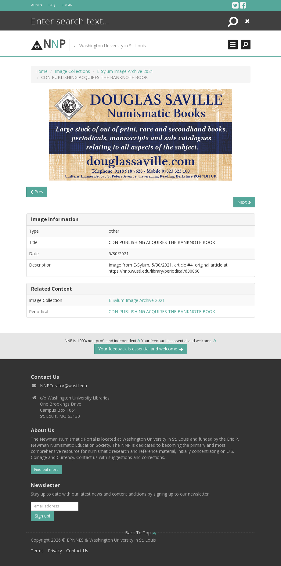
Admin (36, 4)
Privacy (55, 550)
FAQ (52, 4)
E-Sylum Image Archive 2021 (125, 71)
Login (67, 4)
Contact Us (77, 550)
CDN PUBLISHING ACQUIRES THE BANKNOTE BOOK (162, 311)
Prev (36, 192)
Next (244, 202)
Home (41, 71)
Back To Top (140, 533)
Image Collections (72, 71)
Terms (37, 550)
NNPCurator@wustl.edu (63, 386)
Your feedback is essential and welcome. (140, 349)
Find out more (46, 469)
